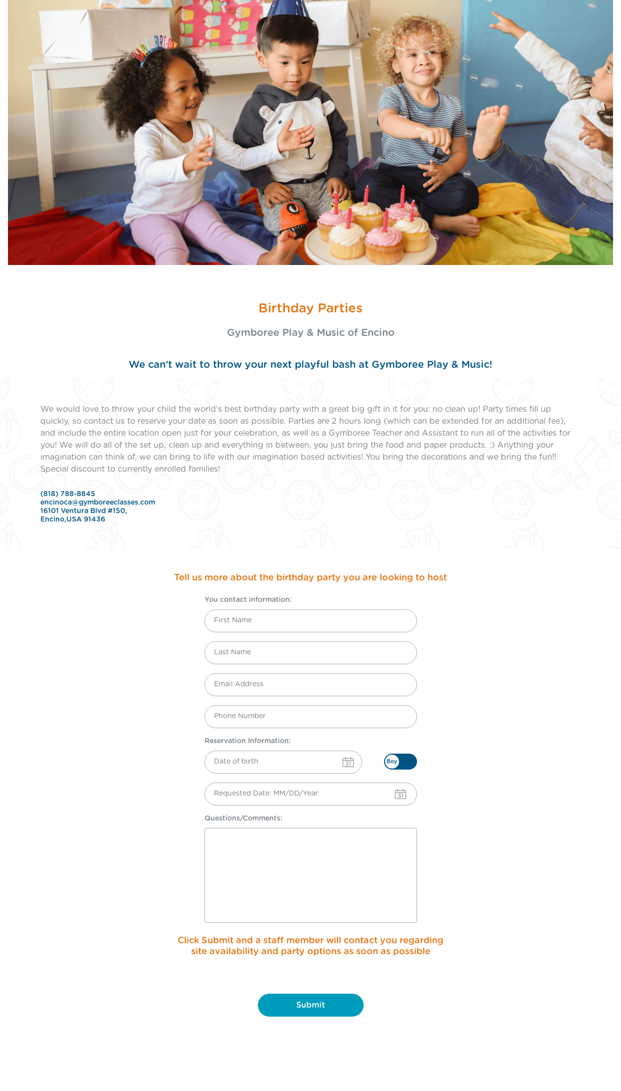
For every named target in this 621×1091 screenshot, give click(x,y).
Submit (310, 1005)
